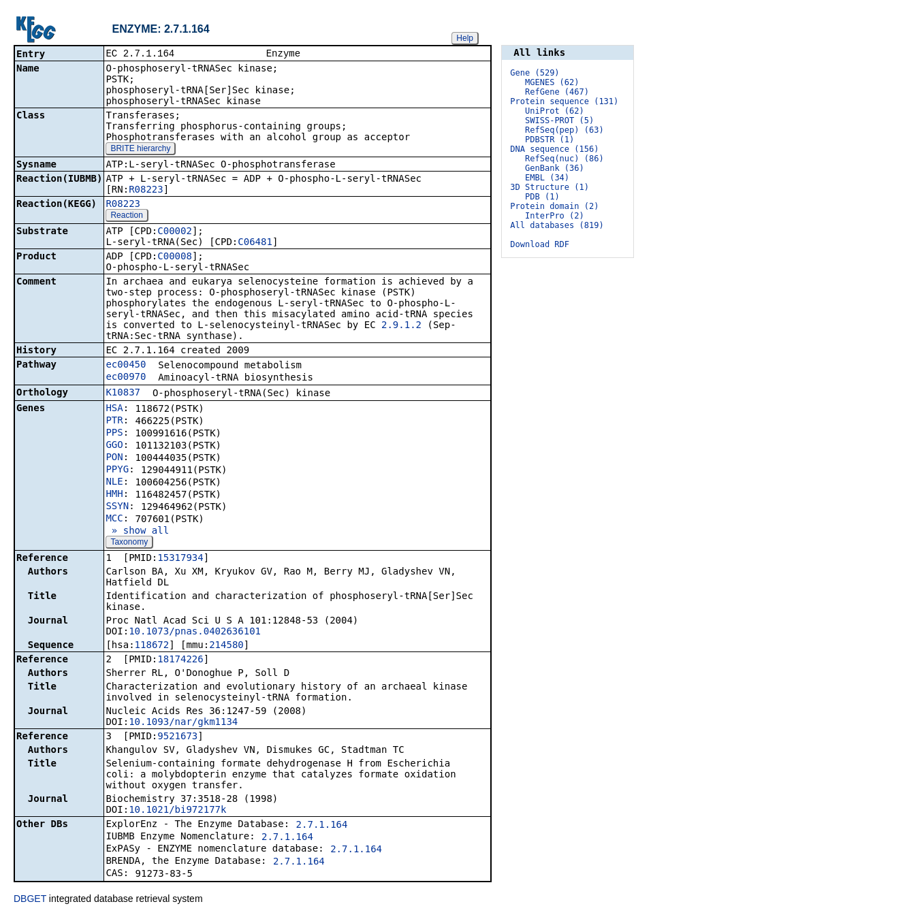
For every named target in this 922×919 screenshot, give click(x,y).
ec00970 (126, 377)
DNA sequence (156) (554, 149)
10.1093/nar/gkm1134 (183, 723)
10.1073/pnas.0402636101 (195, 632)
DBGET (30, 899)
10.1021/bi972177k (177, 810)
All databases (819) (556, 225)
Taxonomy (129, 543)
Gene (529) (534, 73)
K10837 (123, 393)
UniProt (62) (554, 111)
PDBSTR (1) (549, 139)
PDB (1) (542, 196)
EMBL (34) (547, 177)
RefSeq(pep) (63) (564, 130)
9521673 (177, 737)
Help (464, 38)
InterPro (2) (554, 216)
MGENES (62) (552, 82)
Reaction (126, 216)
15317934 (180, 558)
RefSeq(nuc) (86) (564, 158)
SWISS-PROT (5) (559, 120)
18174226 (180, 660)
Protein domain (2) (554, 206)
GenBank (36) (554, 168)
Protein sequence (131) (564, 101)
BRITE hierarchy (140, 150)
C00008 (174, 257)
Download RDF (539, 244)
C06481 (255, 243)
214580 (226, 646)
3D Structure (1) (549, 187)
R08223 (146, 190)
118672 (152, 646)
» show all (137, 531)
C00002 (174, 232)
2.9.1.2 (401, 326)
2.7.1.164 (322, 825)
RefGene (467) (557, 92)
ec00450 (126, 365)
